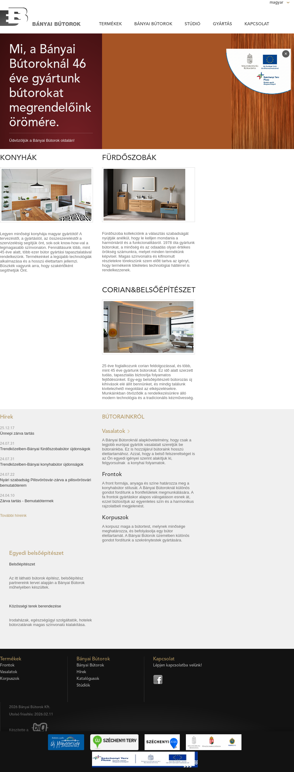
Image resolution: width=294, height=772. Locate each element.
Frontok (112, 474)
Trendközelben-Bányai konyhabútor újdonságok (42, 464)
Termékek (110, 24)
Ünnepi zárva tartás (17, 433)
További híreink (13, 515)
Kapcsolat (256, 24)
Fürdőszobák (129, 158)
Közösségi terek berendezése (35, 606)
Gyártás (222, 24)
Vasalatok (113, 431)
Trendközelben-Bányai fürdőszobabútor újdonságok (45, 449)
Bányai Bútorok (153, 24)
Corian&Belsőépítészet (149, 290)
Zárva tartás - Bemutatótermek (26, 501)
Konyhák (18, 158)
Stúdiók (83, 685)
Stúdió (192, 24)
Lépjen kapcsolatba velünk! (177, 665)
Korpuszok (115, 517)
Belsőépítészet (22, 564)
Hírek (81, 672)
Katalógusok (88, 679)
